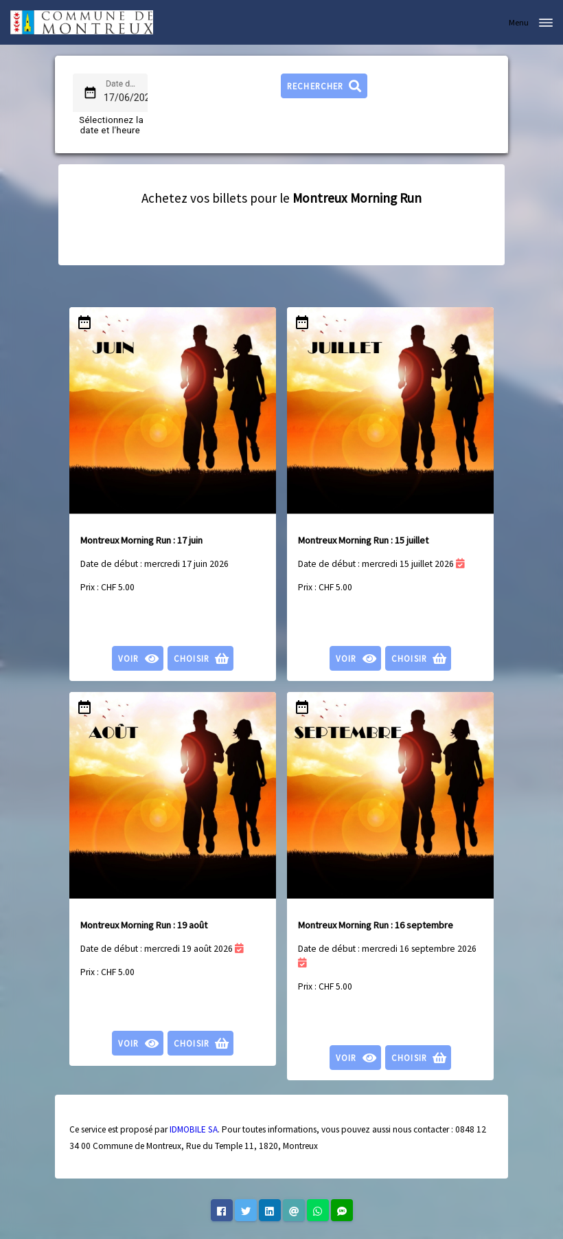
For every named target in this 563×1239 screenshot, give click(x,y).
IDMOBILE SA (194, 1129)
